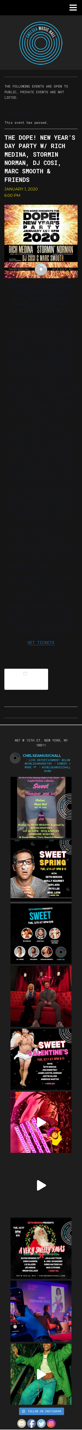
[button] (73, 7)
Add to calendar (26, 679)
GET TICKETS (41, 642)
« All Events (18, 112)
